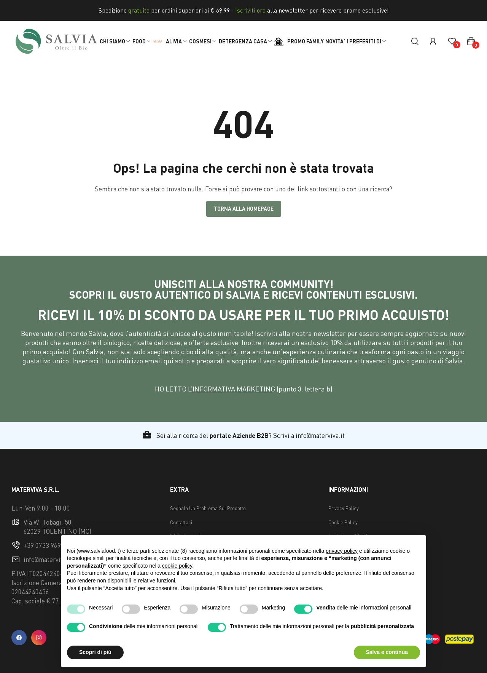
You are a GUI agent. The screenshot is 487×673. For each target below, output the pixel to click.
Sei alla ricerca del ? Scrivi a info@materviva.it (244, 435)
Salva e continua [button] (387, 652)
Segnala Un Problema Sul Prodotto (208, 508)
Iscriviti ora (250, 10)
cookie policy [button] (177, 566)
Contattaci (181, 522)
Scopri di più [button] (95, 652)
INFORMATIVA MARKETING (234, 389)
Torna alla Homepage (244, 208)
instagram (38, 637)
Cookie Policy (343, 522)
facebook (19, 637)
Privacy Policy (343, 508)
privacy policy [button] (342, 551)
